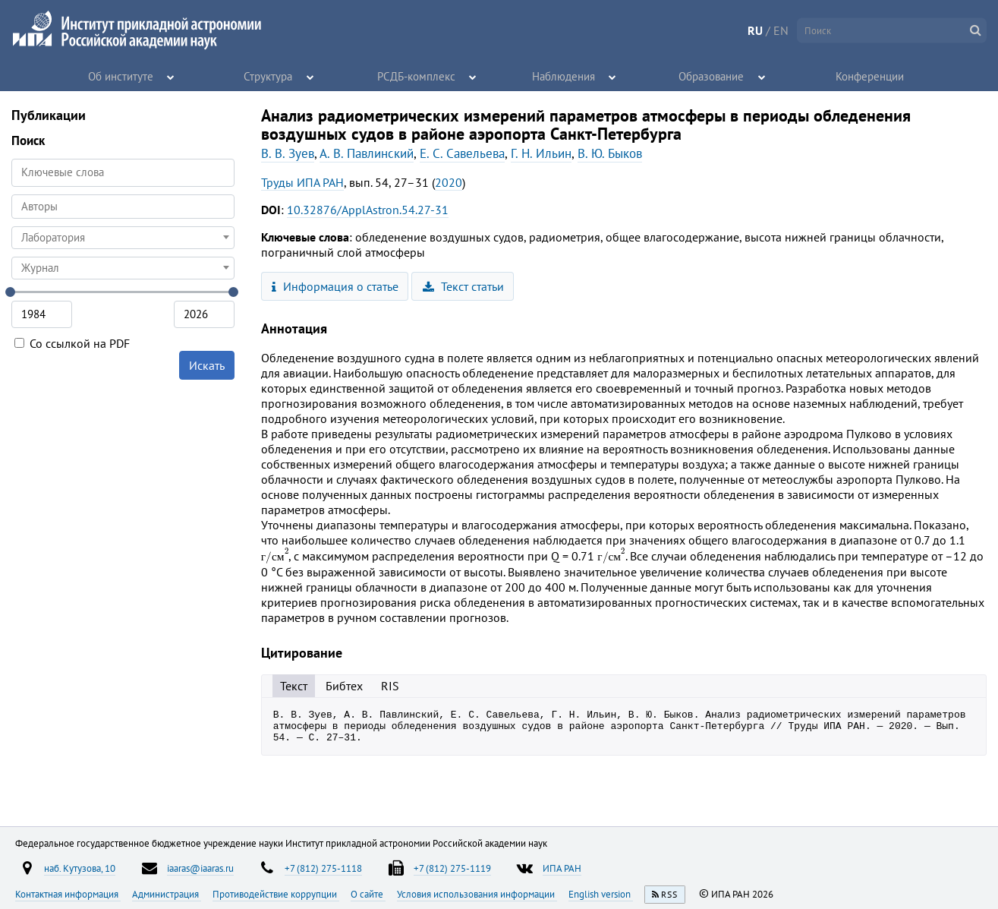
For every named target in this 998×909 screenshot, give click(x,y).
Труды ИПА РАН (302, 182)
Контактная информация (68, 894)
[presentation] (275, 556)
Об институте (121, 76)
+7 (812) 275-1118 (323, 868)
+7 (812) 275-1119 (452, 868)
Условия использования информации (477, 894)
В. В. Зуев (287, 153)
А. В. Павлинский (367, 153)
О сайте (368, 894)
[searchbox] (123, 206)
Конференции (870, 76)
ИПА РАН (562, 868)
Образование (712, 76)
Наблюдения (564, 76)
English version (600, 894)
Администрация (166, 894)
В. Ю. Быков (610, 153)
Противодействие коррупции (276, 894)
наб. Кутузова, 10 (79, 868)
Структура (269, 76)
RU (755, 30)
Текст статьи (463, 286)
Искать (207, 365)
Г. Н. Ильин (541, 153)
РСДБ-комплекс (416, 76)
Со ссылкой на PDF (72, 343)
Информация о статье (335, 286)
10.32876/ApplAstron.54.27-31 (368, 209)
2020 (448, 182)
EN (781, 30)
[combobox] (123, 206)
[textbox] (123, 237)
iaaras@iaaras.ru (200, 868)
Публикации (48, 115)
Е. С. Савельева (462, 153)
